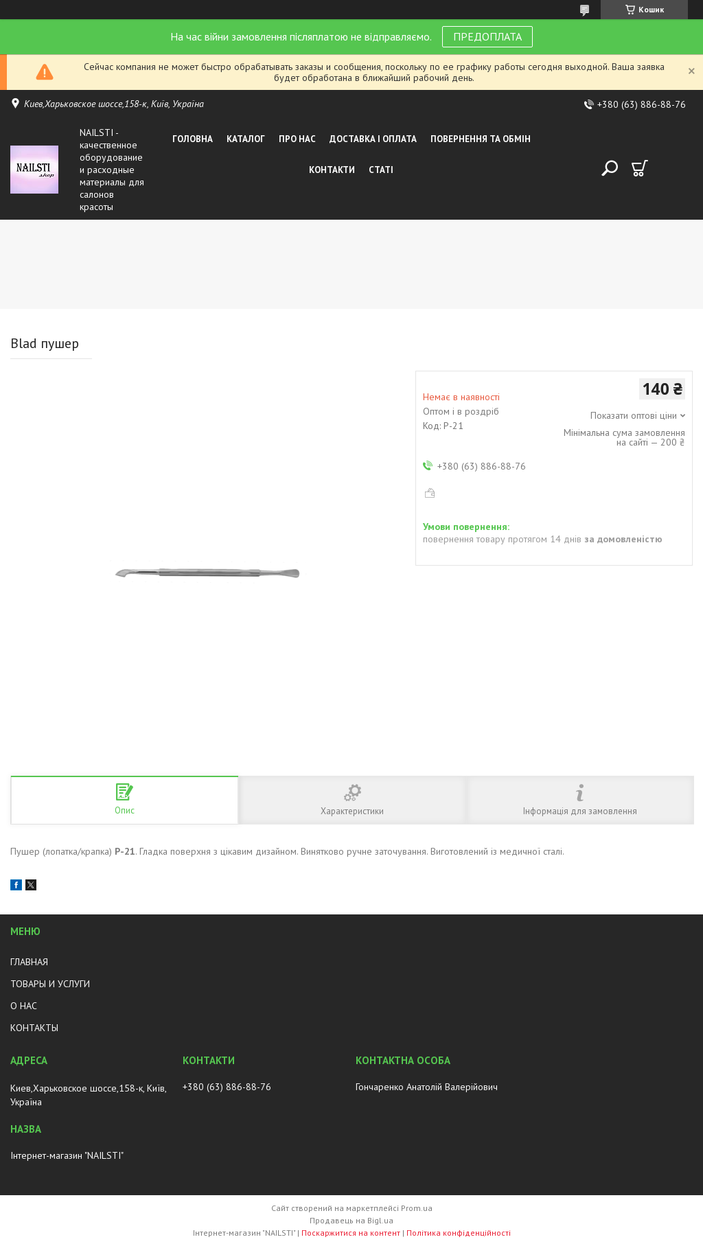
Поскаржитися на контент (350, 1232)
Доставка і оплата (373, 139)
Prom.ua (417, 1208)
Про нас (297, 139)
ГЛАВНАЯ (29, 962)
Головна (192, 139)
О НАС (23, 1006)
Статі (381, 170)
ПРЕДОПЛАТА (487, 36)
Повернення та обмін (480, 139)
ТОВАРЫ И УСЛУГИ (50, 984)
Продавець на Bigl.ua (351, 1220)
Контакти (332, 170)
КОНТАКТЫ (34, 1028)
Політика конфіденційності (458, 1232)
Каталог (246, 139)
